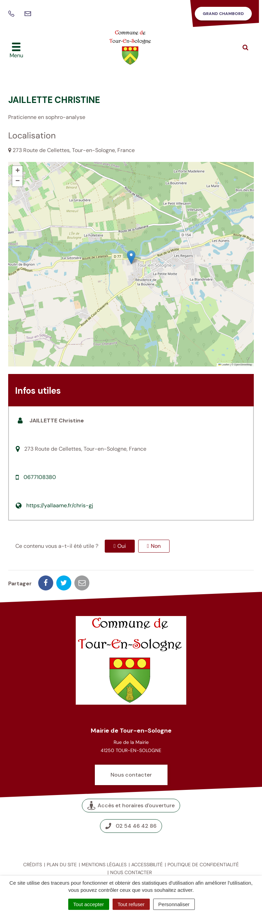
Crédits (32, 864)
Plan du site (62, 864)
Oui (121, 546)
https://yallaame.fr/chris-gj (59, 505)
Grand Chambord (223, 13)
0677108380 (40, 477)
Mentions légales (104, 864)
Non (156, 546)
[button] (131, 257)
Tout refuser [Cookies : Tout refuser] (131, 904)
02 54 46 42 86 (131, 825)
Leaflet (223, 364)
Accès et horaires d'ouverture (131, 805)
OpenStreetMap (243, 364)
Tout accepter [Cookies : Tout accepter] (88, 904)
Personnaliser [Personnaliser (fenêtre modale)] (174, 904)
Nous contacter (131, 774)
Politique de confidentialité (203, 864)
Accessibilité (147, 864)
